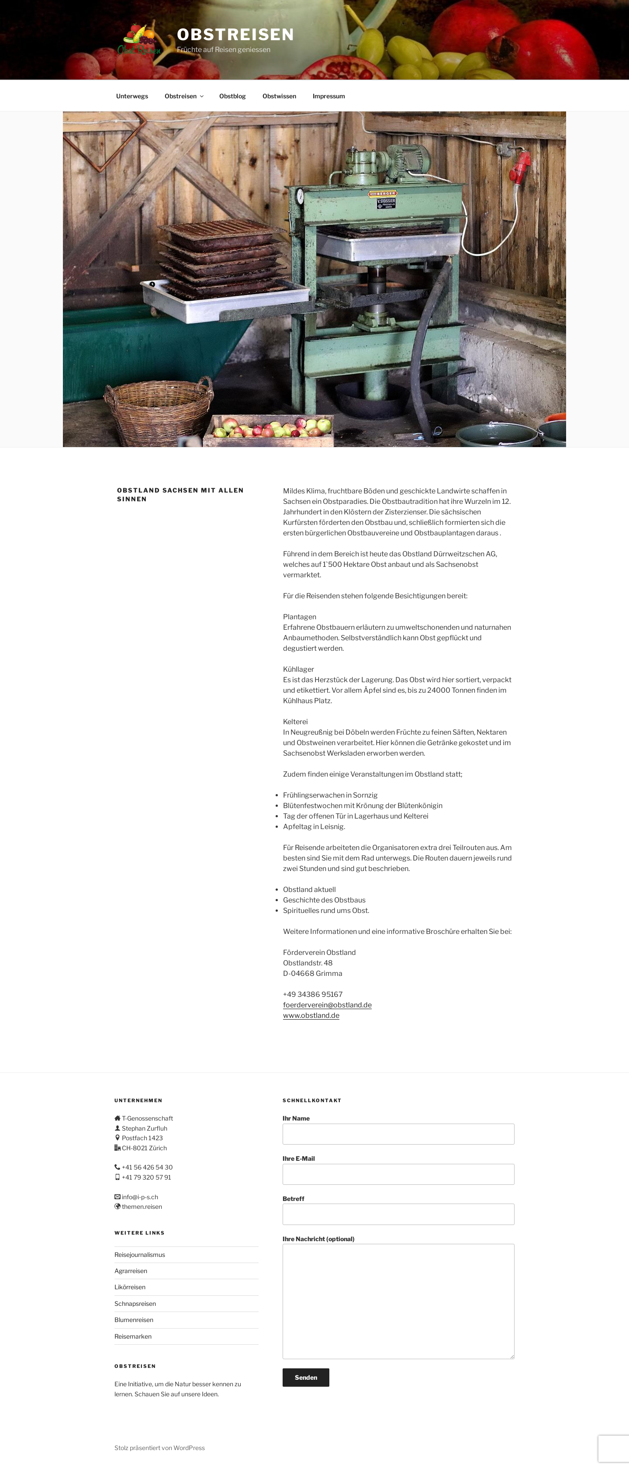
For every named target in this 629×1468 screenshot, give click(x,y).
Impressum (329, 96)
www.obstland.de (311, 1015)
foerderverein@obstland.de (327, 1005)
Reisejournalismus (139, 1254)
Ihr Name (399, 1129)
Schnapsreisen (135, 1303)
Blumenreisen (133, 1319)
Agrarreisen (130, 1270)
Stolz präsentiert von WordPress (159, 1447)
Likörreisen (129, 1287)
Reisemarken (133, 1336)
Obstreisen (236, 34)
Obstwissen (279, 96)
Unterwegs (132, 96)
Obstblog (232, 96)
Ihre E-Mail (399, 1170)
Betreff (399, 1210)
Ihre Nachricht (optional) (399, 1297)
